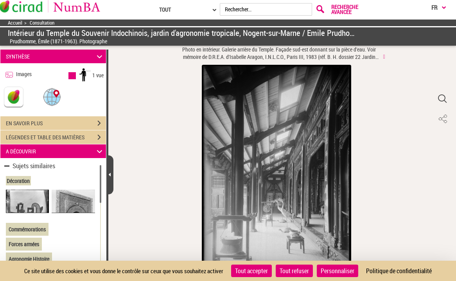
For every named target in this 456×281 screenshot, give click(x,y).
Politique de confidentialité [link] (399, 271)
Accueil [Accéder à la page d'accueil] (15, 23)
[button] (52, 96)
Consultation (42, 23)
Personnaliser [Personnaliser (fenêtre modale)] (337, 271)
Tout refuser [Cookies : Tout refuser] (294, 271)
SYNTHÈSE (55, 56)
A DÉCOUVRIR (55, 151)
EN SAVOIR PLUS (56, 123)
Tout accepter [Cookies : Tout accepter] (251, 271)
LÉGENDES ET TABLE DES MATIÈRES (56, 137)
